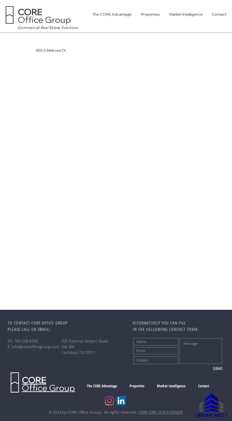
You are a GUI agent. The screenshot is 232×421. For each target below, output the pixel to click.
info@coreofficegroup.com (35, 346)
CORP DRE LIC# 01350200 (160, 412)
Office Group (44, 16)
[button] (113, 14)
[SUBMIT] (207, 368)
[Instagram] (109, 400)
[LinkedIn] (121, 400)
